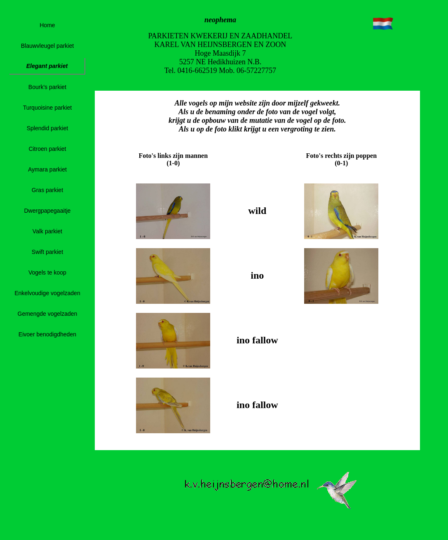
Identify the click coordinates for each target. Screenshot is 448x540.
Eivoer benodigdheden (47, 334)
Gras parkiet (47, 190)
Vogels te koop (47, 272)
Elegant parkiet (47, 66)
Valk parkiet (47, 231)
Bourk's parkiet (47, 87)
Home (47, 25)
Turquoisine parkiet (47, 107)
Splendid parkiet (47, 128)
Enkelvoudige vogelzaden (47, 293)
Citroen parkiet (47, 149)
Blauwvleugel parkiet (47, 45)
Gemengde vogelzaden (47, 313)
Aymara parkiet (47, 169)
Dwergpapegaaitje (47, 210)
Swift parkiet (47, 252)
